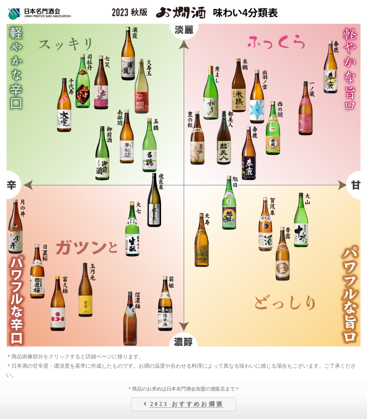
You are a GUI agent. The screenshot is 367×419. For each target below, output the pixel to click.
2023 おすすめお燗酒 (186, 404)
